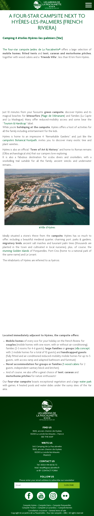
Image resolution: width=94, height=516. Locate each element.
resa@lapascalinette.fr (49, 468)
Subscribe (69, 485)
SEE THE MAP (47, 437)
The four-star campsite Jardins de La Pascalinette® (31, 50)
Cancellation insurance (37, 511)
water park (85, 382)
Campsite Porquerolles (62, 505)
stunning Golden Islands (16, 251)
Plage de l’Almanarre (53, 116)
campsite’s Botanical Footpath (20, 140)
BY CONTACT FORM (48, 471)
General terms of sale (57, 511)
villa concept (82, 348)
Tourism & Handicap (15, 123)
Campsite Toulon (29, 508)
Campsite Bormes (65, 508)
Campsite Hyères (29, 505)
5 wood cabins (71, 364)
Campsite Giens (44, 505)
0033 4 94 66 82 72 (49, 465)
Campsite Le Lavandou (47, 508)
